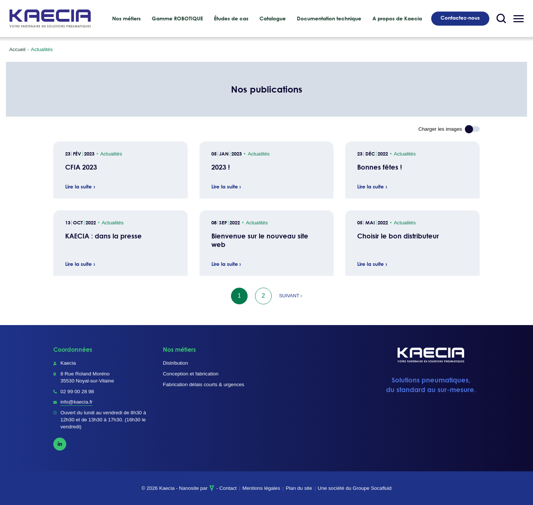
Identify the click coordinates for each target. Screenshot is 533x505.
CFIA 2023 (81, 167)
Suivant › (290, 295)
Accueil (17, 49)
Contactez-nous (460, 18)
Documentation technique (329, 18)
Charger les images (440, 129)
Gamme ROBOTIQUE (177, 18)
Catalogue (272, 18)
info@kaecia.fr (76, 402)
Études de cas (231, 18)
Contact (228, 488)
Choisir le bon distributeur (398, 236)
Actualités (111, 154)
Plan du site (299, 488)
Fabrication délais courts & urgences (203, 384)
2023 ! (220, 167)
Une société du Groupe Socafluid (355, 488)
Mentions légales (261, 488)
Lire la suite (78, 187)
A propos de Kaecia (397, 18)
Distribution (175, 363)
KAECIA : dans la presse (103, 236)
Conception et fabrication (190, 374)
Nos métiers (126, 18)
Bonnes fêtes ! (379, 167)
